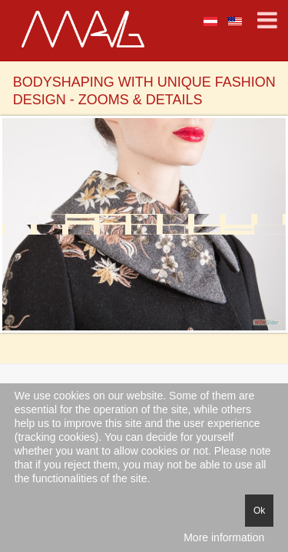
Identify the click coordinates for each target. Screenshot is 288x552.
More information (224, 537)
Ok (259, 510)
